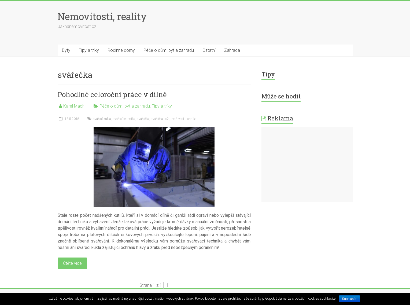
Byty (66, 50)
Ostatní (209, 50)
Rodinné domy (121, 50)
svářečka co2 (160, 119)
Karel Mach (73, 106)
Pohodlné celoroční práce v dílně (112, 94)
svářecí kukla (102, 119)
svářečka (143, 119)
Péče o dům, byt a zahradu (168, 50)
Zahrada (232, 50)
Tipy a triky (89, 50)
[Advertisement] (307, 164)
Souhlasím (349, 299)
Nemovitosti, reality (102, 16)
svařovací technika (184, 119)
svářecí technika (124, 119)
